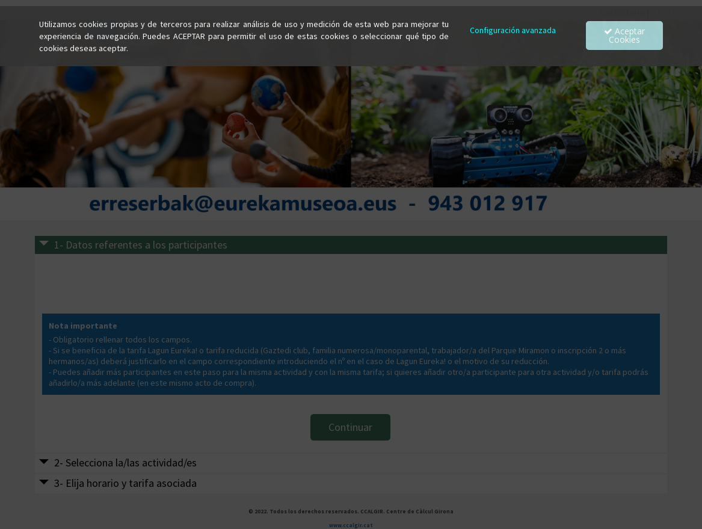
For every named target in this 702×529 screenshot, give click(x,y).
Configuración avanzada (513, 30)
